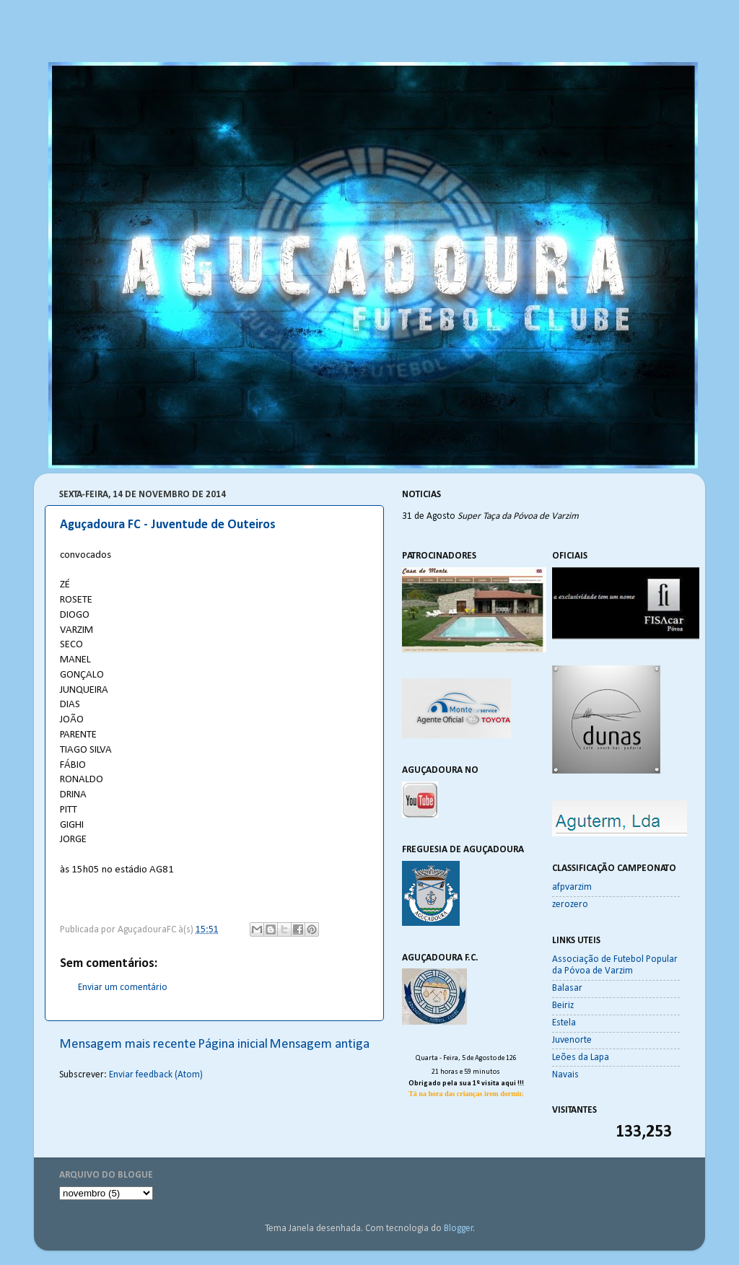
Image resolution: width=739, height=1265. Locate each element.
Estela (564, 1023)
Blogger (458, 1228)
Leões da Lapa (580, 1057)
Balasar (567, 988)
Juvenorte (572, 1040)
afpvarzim (572, 887)
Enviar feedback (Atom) (156, 1075)
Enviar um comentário (122, 987)
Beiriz (563, 1005)
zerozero (570, 904)
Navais (565, 1075)
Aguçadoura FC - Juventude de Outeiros (168, 525)
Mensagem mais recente (127, 1044)
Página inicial (233, 1044)
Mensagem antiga (319, 1044)
